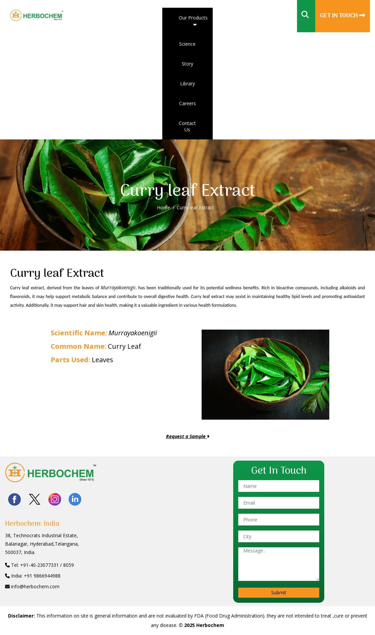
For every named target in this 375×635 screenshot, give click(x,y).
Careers (187, 103)
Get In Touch (342, 16)
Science (187, 44)
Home (163, 207)
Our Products (193, 17)
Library (187, 83)
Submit (278, 592)
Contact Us (187, 126)
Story (187, 63)
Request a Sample (187, 436)
